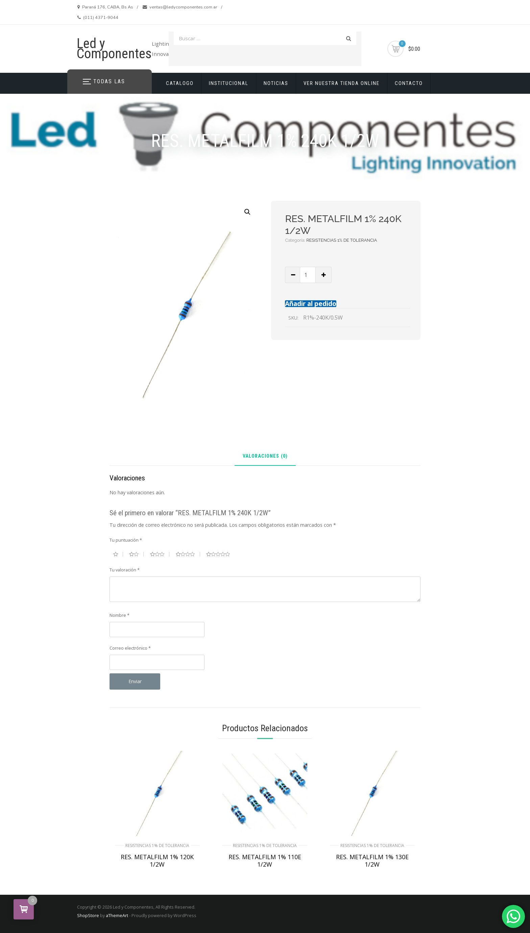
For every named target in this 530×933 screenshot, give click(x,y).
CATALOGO (180, 83)
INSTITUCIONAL (228, 83)
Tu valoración (125, 570)
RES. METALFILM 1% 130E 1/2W (372, 860)
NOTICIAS (276, 83)
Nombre (119, 615)
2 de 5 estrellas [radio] (136, 554)
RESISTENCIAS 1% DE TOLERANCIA (341, 240)
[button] (247, 212)
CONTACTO (409, 83)
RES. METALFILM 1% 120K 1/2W (157, 860)
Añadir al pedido (310, 303)
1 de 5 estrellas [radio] (118, 554)
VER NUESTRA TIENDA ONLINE (342, 83)
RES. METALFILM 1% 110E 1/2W (264, 860)
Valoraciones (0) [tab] (265, 456)
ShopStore (88, 915)
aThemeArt (117, 915)
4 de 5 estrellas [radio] (188, 554)
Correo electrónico (130, 648)
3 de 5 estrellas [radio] (160, 554)
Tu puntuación (126, 540)
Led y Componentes (114, 49)
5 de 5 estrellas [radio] (220, 554)
